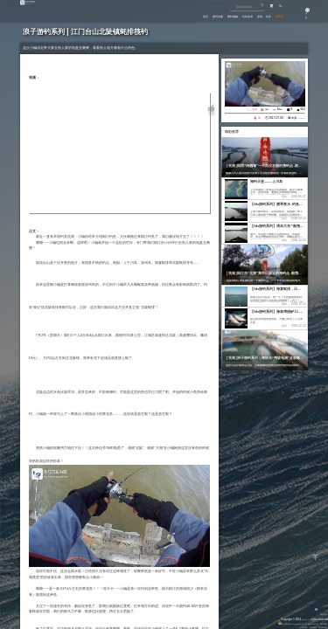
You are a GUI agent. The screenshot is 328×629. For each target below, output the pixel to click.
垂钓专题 (174, 15)
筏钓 (266, 109)
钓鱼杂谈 (222, 15)
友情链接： (291, 627)
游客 (301, 17)
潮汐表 (276, 15)
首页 (154, 15)
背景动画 (318, 614)
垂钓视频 (198, 15)
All (308, 619)
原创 (242, 15)
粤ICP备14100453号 (302, 624)
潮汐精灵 (306, 627)
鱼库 (258, 15)
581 (303, 109)
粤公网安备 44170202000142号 (269, 624)
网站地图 (321, 624)
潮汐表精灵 (319, 627)
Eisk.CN (299, 619)
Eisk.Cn (299, 118)
